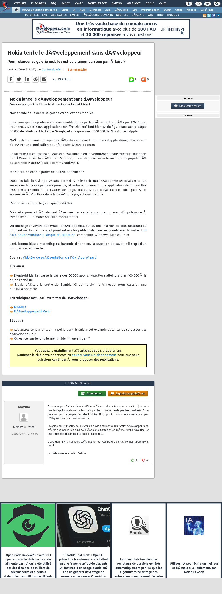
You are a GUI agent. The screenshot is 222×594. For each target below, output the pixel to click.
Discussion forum (187, 106)
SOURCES (122, 15)
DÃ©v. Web (121, 9)
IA (74, 9)
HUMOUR (173, 15)
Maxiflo (24, 407)
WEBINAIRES (59, 15)
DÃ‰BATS (138, 15)
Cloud (64, 9)
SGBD (167, 9)
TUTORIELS (32, 15)
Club (162, 3)
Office (178, 9)
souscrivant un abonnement (94, 355)
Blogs (65, 3)
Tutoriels (38, 3)
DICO (160, 15)
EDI (134, 9)
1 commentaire (77, 70)
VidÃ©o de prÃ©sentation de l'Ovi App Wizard (60, 258)
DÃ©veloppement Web (32, 312)
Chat (79, 3)
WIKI (151, 15)
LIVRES (74, 15)
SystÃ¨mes (207, 9)
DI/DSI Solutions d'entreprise (39, 9)
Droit (149, 3)
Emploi (116, 3)
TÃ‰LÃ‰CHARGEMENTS (97, 15)
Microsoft (95, 9)
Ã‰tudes (134, 3)
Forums (20, 3)
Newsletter (97, 3)
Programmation (150, 9)
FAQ (54, 3)
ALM (82, 9)
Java (107, 9)
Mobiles (191, 9)
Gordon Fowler (51, 70)
